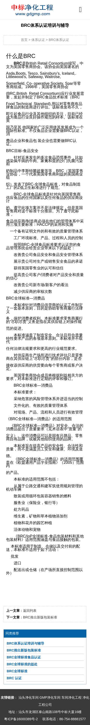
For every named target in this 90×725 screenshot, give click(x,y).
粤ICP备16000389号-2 (21, 719)
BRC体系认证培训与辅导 (25, 643)
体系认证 (38, 40)
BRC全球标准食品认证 (24, 657)
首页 (24, 40)
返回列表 (29, 610)
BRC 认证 (14, 678)
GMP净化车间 (50, 697)
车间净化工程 (71, 697)
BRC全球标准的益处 (22, 664)
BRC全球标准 (17, 671)
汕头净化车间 (28, 697)
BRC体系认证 (59, 40)
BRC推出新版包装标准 (40, 617)
